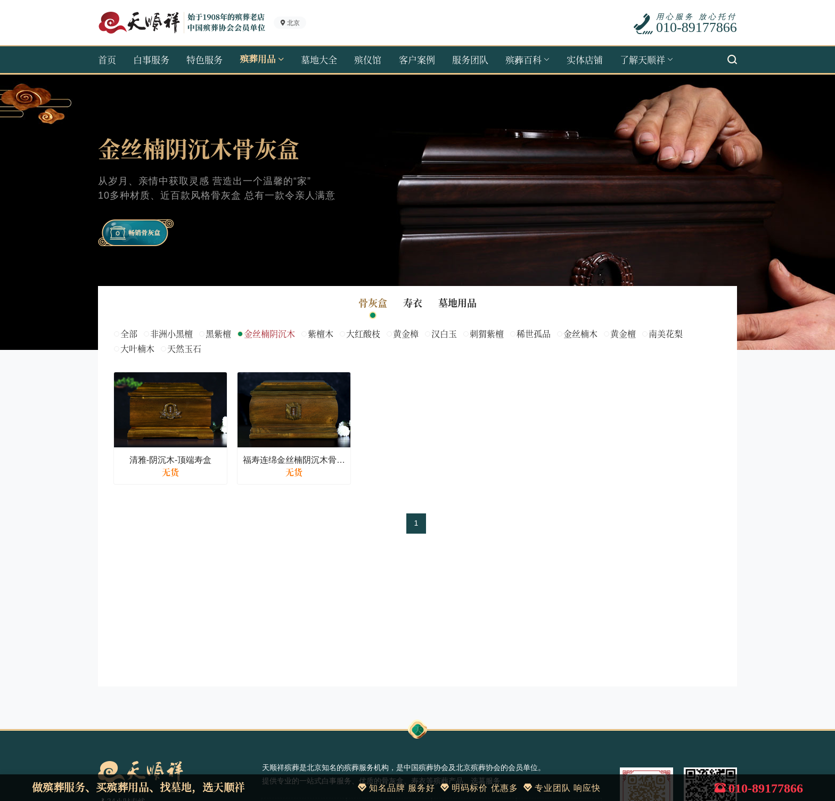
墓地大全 (319, 59)
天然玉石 (184, 348)
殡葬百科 (523, 59)
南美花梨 (666, 334)
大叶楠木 (137, 348)
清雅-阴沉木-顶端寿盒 (170, 459)
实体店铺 (585, 59)
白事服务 (151, 59)
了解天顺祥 (642, 59)
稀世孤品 (534, 334)
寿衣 (412, 303)
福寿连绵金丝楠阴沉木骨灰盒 (294, 459)
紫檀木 (320, 334)
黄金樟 (406, 334)
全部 (128, 334)
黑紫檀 (218, 334)
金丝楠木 (580, 334)
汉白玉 (444, 334)
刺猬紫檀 (487, 334)
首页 (107, 59)
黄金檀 (623, 334)
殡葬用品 (258, 59)
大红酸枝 (363, 334)
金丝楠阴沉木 (269, 334)
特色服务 (204, 59)
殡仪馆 (367, 59)
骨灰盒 (372, 303)
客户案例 (417, 59)
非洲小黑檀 (171, 334)
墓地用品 (457, 303)
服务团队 (470, 59)
